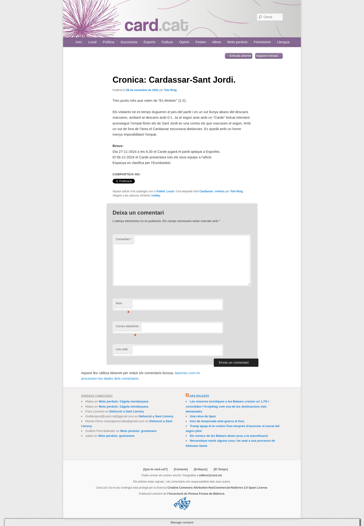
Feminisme (262, 42)
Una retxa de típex (203, 416)
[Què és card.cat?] (155, 469)
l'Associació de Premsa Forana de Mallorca (195, 493)
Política (108, 42)
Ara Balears (199, 396)
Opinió (184, 42)
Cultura (167, 42)
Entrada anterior (238, 55)
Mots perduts (237, 42)
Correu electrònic (127, 327)
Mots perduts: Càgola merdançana (123, 401)
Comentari (124, 239)
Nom (123, 304)
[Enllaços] (200, 469)
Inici (79, 42)
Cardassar (206, 191)
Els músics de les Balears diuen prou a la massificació (229, 436)
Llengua (283, 42)
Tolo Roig (170, 90)
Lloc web (122, 349)
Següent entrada (269, 55)
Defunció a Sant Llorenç (126, 411)
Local (92, 42)
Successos (128, 42)
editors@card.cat (210, 475)
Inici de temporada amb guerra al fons (217, 421)
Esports (149, 42)
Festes (200, 42)
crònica (219, 191)
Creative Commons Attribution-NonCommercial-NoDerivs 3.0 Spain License (217, 487)
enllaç (156, 195)
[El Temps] (221, 469)
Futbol (160, 191)
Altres (216, 42)
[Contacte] (181, 469)
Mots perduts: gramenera (138, 431)
